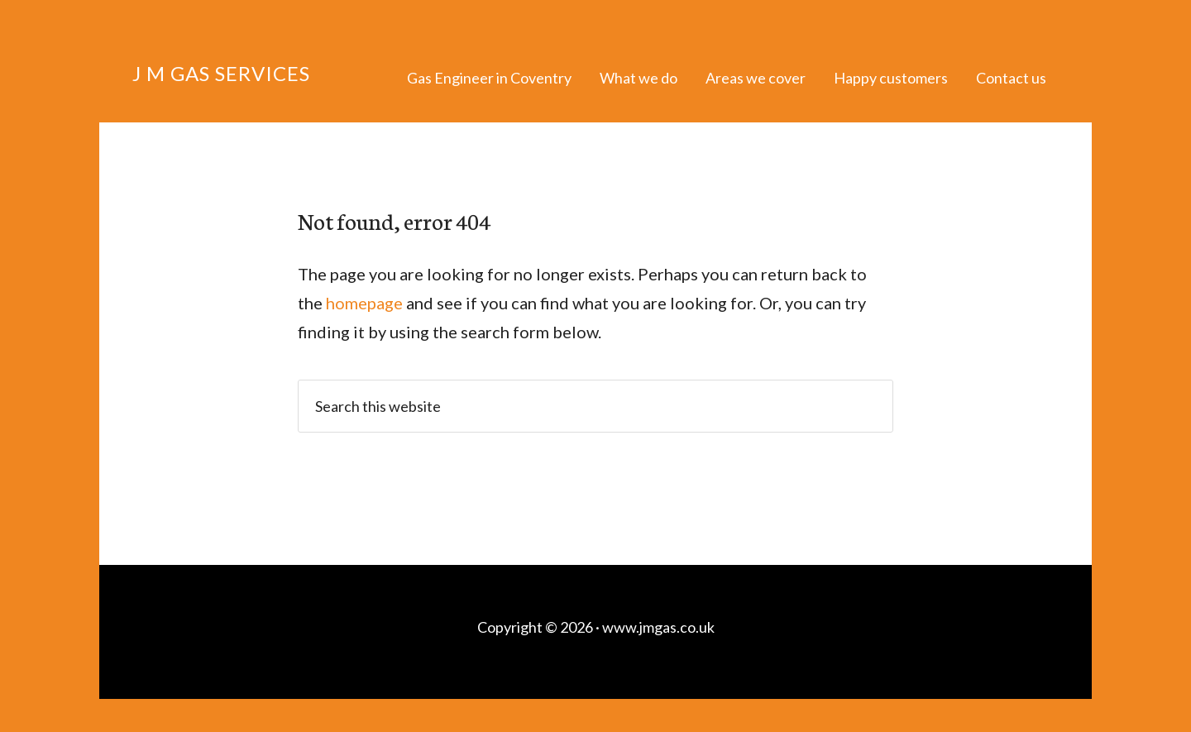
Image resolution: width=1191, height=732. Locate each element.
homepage (364, 303)
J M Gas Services (221, 73)
